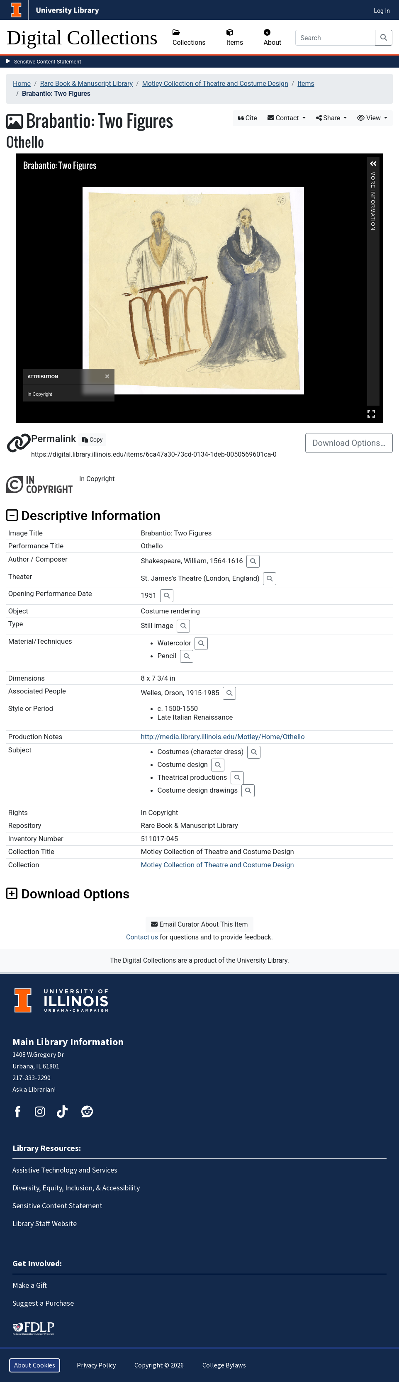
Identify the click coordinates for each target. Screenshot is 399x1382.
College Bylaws (224, 1365)
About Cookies (34, 1365)
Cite (247, 118)
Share (329, 118)
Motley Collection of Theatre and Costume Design (215, 84)
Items (234, 37)
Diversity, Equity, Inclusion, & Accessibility (76, 1188)
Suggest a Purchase (43, 1303)
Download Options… (349, 443)
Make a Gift (29, 1285)
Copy (92, 439)
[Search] (335, 38)
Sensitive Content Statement (47, 61)
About (273, 37)
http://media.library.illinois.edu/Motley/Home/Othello (223, 736)
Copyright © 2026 (159, 1365)
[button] (373, 164)
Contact (284, 118)
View (369, 118)
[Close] (107, 376)
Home (22, 84)
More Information (373, 174)
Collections (189, 37)
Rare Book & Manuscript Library (86, 84)
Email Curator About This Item (199, 924)
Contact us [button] (142, 937)
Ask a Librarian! (34, 1089)
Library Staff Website (44, 1224)
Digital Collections (82, 38)
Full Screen (371, 413)
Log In (382, 10)
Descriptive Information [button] (83, 515)
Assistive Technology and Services (64, 1170)
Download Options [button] (67, 894)
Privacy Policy (96, 1365)
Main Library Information (68, 1042)
